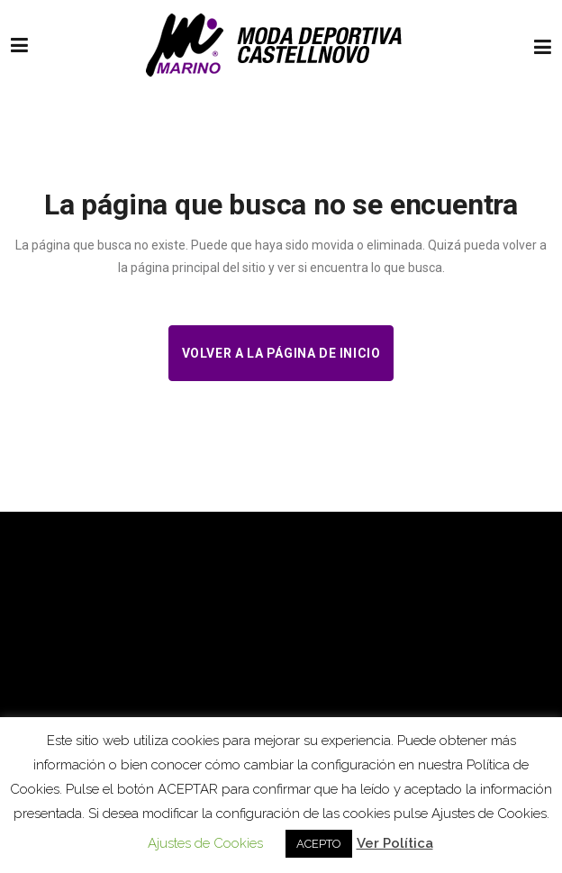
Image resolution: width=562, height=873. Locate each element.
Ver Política (395, 843)
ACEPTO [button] (318, 843)
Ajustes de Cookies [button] (205, 843)
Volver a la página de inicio (281, 353)
